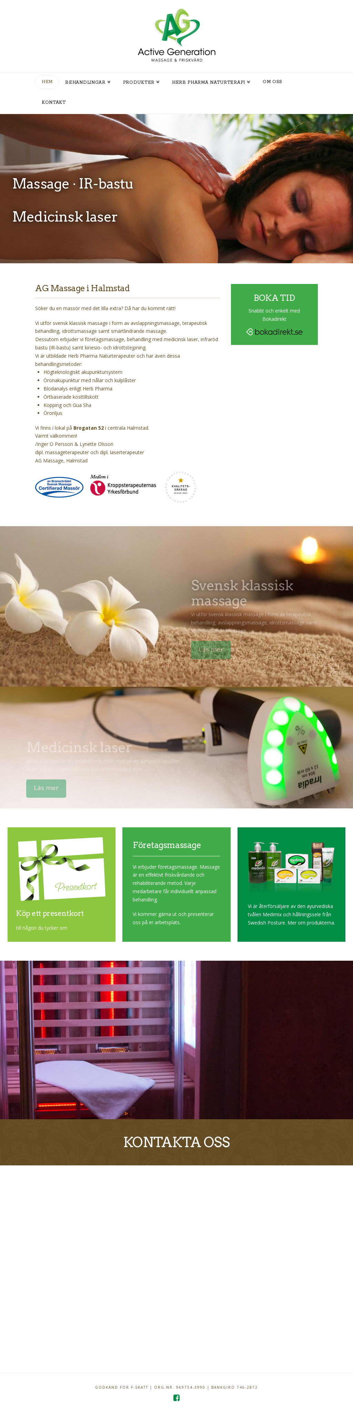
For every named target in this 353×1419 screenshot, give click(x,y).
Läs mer (214, 649)
